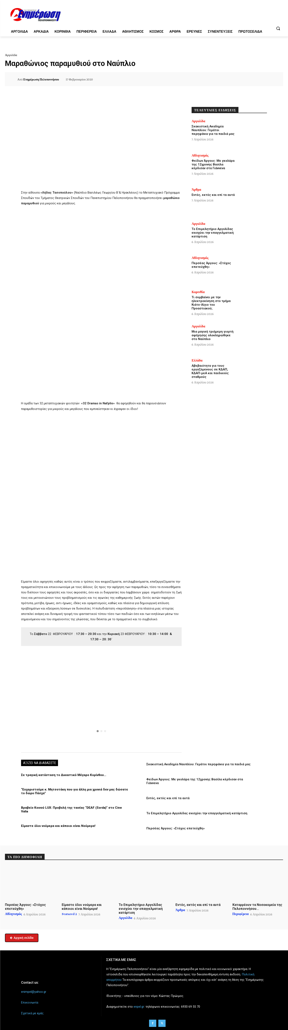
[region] (101, 698)
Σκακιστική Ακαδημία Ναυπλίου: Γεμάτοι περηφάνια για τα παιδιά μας (198, 764)
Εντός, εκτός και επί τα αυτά (168, 798)
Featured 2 (69, 914)
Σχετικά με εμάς (32, 1013)
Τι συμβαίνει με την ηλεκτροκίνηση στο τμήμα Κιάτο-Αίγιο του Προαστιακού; (211, 302)
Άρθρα (196, 189)
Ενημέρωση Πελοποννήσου (41, 79)
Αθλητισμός (200, 155)
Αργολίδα (11, 55)
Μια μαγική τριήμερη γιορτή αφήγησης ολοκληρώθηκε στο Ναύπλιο (212, 335)
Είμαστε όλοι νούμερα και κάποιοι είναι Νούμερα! (58, 826)
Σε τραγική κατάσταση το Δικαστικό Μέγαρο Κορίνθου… (63, 775)
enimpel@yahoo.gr (33, 992)
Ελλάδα (197, 360)
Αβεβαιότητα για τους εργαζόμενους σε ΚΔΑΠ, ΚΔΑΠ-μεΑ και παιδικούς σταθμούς (210, 371)
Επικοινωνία (29, 1002)
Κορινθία (198, 292)
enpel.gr (139, 1007)
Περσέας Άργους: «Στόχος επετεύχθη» (175, 828)
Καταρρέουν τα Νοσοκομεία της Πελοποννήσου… (257, 907)
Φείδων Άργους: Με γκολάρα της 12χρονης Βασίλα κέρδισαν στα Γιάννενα (213, 164)
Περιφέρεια (240, 914)
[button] (278, 28)
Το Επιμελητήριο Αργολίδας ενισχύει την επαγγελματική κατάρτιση (196, 813)
